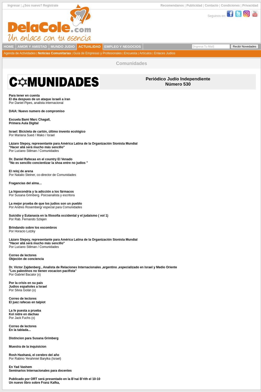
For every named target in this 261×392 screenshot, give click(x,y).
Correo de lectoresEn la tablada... (23, 328)
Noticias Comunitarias (54, 53)
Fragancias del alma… (25, 183)
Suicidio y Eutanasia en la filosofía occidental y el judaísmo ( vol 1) (58, 215)
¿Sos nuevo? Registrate (40, 5)
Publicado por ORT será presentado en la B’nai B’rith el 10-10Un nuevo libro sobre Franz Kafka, (54, 380)
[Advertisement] (222, 117)
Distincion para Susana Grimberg (33, 338)
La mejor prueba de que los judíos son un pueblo (45, 203)
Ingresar (14, 5)
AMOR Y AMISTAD (32, 47)
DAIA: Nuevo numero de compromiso (36, 111)
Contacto (211, 5)
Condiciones (230, 5)
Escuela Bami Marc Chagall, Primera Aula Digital (29, 121)
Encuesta (130, 53)
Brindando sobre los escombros (33, 227)
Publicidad (194, 5)
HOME (9, 47)
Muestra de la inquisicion (27, 346)
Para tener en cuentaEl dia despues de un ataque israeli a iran (39, 97)
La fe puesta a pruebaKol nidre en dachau (25, 312)
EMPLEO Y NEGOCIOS (122, 47)
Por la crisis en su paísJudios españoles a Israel (28, 284)
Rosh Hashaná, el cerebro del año (34, 355)
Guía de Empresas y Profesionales (97, 53)
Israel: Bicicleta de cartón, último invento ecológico (47, 131)
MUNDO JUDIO (63, 47)
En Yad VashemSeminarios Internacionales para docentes (40, 368)
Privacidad (250, 5)
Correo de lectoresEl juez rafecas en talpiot (27, 300)
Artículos (145, 53)
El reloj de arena (21, 171)
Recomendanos (172, 5)
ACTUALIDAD (89, 47)
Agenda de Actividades (19, 53)
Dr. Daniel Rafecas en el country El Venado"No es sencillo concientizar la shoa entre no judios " (48, 161)
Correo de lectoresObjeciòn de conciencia (26, 257)
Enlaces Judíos (164, 53)
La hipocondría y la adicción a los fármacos (41, 191)
